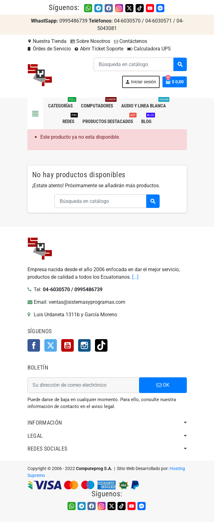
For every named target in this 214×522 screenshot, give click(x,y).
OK (163, 385)
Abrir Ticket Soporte (99, 49)
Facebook (33, 345)
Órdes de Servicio (49, 49)
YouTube (67, 345)
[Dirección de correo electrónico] (83, 385)
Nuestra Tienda (47, 41)
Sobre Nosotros (90, 41)
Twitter (50, 345)
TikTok (101, 345)
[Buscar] (140, 64)
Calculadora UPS (149, 49)
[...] (135, 277)
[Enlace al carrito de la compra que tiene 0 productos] (174, 81)
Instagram (84, 345)
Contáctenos (130, 41)
